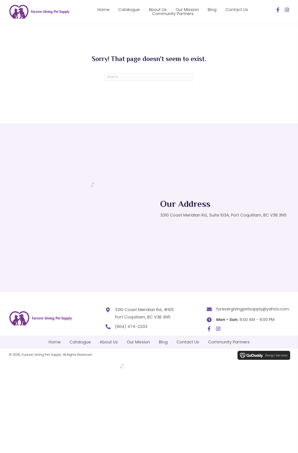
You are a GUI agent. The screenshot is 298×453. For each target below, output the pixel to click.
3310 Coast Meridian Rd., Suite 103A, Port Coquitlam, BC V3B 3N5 (223, 214)
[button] (278, 9)
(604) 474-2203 (129, 326)
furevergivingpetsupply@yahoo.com (252, 308)
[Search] (149, 76)
